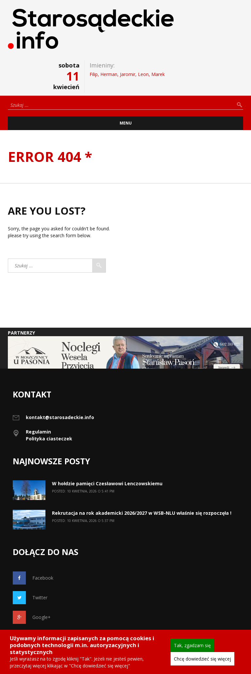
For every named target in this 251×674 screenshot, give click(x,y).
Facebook (33, 578)
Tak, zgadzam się (192, 645)
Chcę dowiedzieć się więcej (202, 659)
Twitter (30, 597)
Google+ (32, 617)
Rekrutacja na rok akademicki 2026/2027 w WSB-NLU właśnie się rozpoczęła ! (141, 513)
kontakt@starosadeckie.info (60, 417)
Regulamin (38, 432)
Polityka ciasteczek (49, 438)
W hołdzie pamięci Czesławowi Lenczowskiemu (107, 483)
